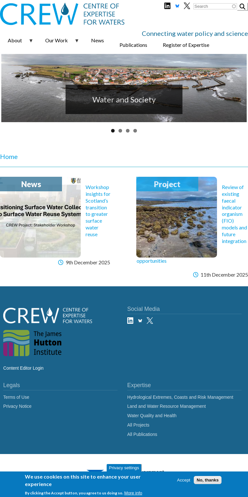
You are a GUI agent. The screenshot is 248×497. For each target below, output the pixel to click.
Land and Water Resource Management (166, 406)
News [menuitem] (97, 40)
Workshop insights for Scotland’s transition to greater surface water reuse (98, 210)
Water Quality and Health (152, 415)
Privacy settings (124, 467)
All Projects (138, 425)
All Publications (142, 434)
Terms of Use (16, 397)
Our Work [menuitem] (58, 42)
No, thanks (208, 480)
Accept (183, 480)
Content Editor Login (23, 368)
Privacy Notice (17, 406)
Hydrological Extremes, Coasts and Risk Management (180, 397)
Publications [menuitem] (133, 45)
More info (133, 493)
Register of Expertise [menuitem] (186, 45)
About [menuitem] (17, 42)
